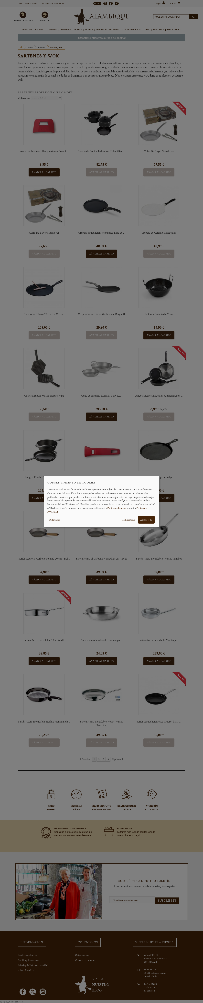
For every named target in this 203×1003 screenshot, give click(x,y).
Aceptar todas (146, 519)
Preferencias (54, 519)
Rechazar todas (128, 519)
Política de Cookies (116, 508)
